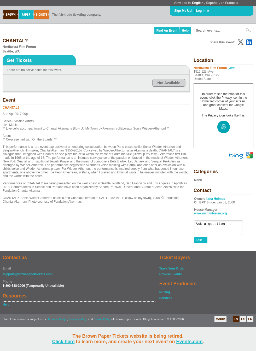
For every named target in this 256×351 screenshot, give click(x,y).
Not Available (168, 83)
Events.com (189, 341)
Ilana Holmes (215, 199)
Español (212, 3)
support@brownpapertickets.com (28, 276)
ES (243, 321)
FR (250, 321)
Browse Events (170, 276)
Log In (200, 11)
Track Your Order (172, 271)
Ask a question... (221, 229)
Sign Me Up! (183, 11)
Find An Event (166, 30)
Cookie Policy (102, 321)
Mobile (220, 321)
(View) (231, 68)
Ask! (198, 242)
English (197, 3)
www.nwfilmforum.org (210, 213)
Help (185, 30)
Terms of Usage (57, 321)
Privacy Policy (77, 321)
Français (231, 3)
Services (165, 300)
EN (236, 321)
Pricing (164, 294)
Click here (63, 341)
